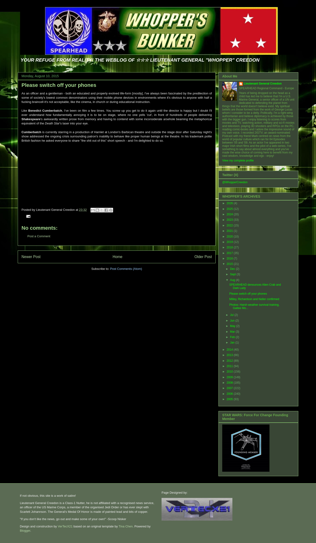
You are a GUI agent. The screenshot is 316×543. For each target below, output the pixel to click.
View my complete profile (238, 160)
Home (118, 257)
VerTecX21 (65, 526)
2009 (230, 377)
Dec (233, 269)
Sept (233, 274)
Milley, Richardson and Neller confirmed (254, 299)
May (233, 326)
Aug (233, 280)
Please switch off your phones (58, 85)
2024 (230, 214)
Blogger (25, 530)
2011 (230, 366)
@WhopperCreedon (235, 182)
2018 (230, 247)
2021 (230, 231)
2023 (230, 219)
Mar (233, 331)
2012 (230, 360)
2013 (230, 355)
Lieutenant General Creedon (263, 83)
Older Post (203, 257)
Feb (233, 337)
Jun (232, 320)
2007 (230, 388)
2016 (230, 258)
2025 (230, 209)
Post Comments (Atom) (126, 269)
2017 (230, 253)
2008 (230, 382)
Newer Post (31, 257)
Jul (232, 315)
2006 (230, 393)
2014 (230, 349)
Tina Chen (126, 526)
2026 (230, 203)
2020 (230, 236)
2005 (230, 399)
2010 (230, 371)
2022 (230, 225)
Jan (232, 342)
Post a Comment (38, 236)
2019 (230, 242)
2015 (230, 264)
